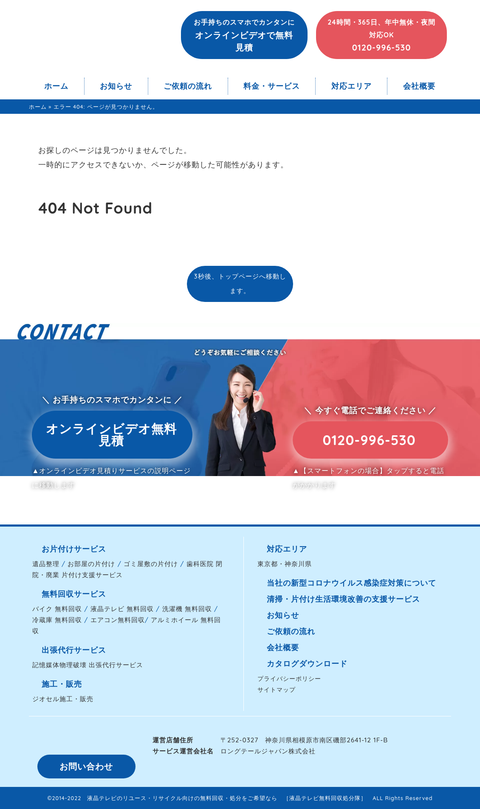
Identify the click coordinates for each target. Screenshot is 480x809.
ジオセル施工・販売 (62, 699)
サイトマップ (276, 689)
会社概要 (419, 86)
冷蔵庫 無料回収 (57, 620)
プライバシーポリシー (289, 678)
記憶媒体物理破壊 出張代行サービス (87, 665)
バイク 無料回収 (57, 609)
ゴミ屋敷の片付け (151, 564)
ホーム (56, 86)
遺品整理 (45, 564)
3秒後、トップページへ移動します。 (240, 283)
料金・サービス (271, 86)
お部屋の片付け (91, 564)
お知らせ (116, 86)
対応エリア (351, 86)
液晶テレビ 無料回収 (122, 609)
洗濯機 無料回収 (187, 609)
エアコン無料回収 (117, 620)
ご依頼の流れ (188, 86)
